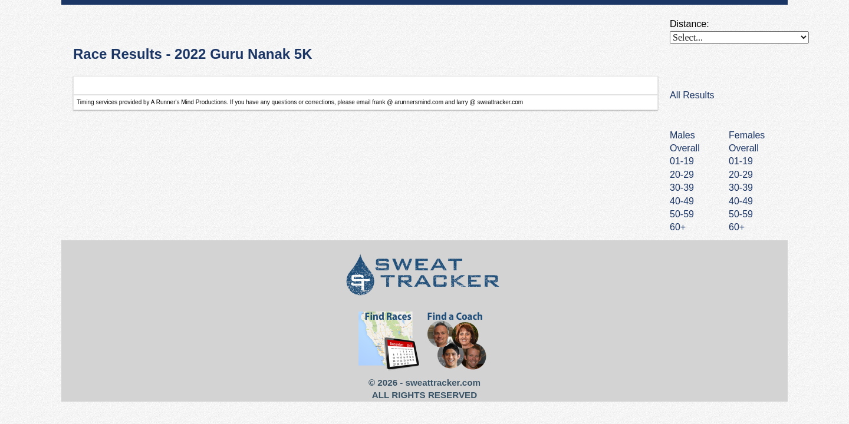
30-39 (741, 188)
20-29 (741, 175)
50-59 (741, 214)
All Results (692, 95)
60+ (737, 227)
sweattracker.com (443, 382)
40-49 (741, 201)
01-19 (741, 161)
